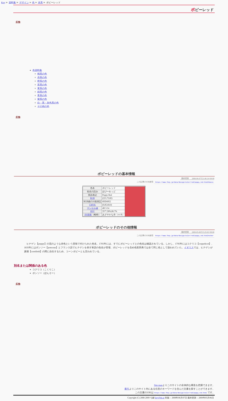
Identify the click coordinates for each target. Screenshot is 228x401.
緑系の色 (42, 91)
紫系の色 (42, 99)
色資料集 (37, 70)
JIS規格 (88, 214)
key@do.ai (159, 397)
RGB (92, 198)
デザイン (24, 2)
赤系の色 (42, 77)
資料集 (12, 2)
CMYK (92, 205)
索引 (126, 388)
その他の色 (43, 106)
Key (3, 2)
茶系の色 (42, 84)
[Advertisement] (114, 46)
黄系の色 (42, 88)
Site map (158, 385)
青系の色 (42, 95)
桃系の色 (42, 73)
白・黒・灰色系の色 (48, 102)
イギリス (189, 247)
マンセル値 (92, 208)
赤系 (40, 2)
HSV (92, 211)
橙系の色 (42, 81)
